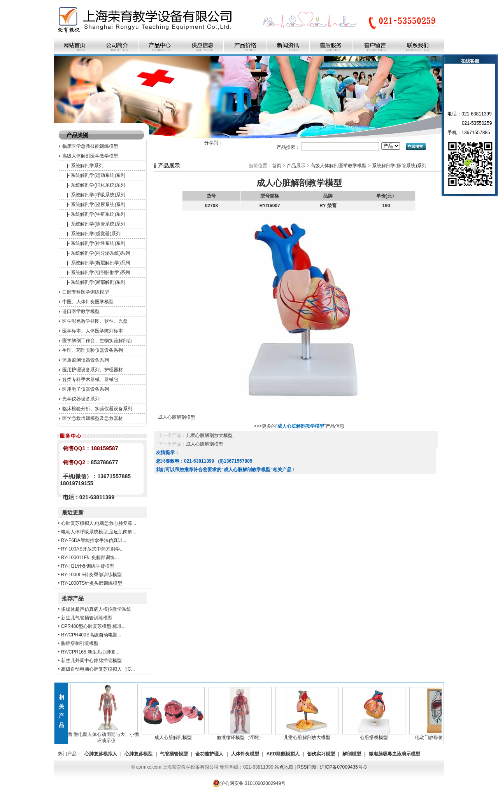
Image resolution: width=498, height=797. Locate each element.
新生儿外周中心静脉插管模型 (91, 660)
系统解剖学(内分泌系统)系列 (100, 253)
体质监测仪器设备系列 (85, 360)
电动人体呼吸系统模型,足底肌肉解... (98, 532)
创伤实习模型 (321, 754)
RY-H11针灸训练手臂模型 (87, 566)
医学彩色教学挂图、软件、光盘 (95, 321)
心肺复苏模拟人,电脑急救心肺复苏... (98, 523)
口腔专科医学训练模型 (85, 292)
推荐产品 (73, 598)
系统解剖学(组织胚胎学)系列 (100, 272)
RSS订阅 (306, 767)
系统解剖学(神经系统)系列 (98, 243)
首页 (276, 165)
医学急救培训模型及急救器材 (92, 418)
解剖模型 (351, 754)
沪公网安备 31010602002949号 (249, 783)
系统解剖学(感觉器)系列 (96, 233)
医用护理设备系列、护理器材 (92, 369)
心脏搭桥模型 (376, 735)
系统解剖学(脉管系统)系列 (98, 224)
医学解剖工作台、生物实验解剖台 (97, 340)
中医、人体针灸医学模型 (88, 301)
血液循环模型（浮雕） (242, 735)
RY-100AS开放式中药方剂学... (92, 549)
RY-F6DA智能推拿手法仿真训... (93, 540)
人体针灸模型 (245, 754)
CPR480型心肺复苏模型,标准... (93, 626)
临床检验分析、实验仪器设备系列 (97, 408)
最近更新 (73, 512)
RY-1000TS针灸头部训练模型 (91, 583)
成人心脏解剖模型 (204, 444)
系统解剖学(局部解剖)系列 (98, 282)
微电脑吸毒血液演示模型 (394, 754)
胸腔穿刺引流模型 (79, 643)
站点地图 (284, 767)
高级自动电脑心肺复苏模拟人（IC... (98, 669)
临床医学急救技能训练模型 (90, 146)
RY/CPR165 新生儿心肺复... (90, 652)
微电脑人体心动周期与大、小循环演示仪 (108, 735)
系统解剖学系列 (87, 165)
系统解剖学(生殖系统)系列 (98, 214)
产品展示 (296, 165)
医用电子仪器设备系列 (85, 389)
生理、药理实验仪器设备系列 (92, 350)
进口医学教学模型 (81, 311)
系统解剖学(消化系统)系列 (98, 185)
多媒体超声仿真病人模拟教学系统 (96, 609)
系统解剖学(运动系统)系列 (98, 175)
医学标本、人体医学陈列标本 (92, 331)
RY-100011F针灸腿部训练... (90, 557)
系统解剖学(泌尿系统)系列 (98, 204)
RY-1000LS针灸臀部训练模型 (91, 574)
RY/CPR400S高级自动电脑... (91, 635)
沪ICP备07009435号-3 (343, 767)
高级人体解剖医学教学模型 (90, 156)
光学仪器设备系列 (81, 399)
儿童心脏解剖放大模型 (209, 435)
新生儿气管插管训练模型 (86, 617)
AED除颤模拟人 (283, 754)
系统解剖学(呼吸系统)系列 (98, 195)
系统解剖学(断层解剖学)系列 (100, 263)
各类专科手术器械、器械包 (90, 379)
